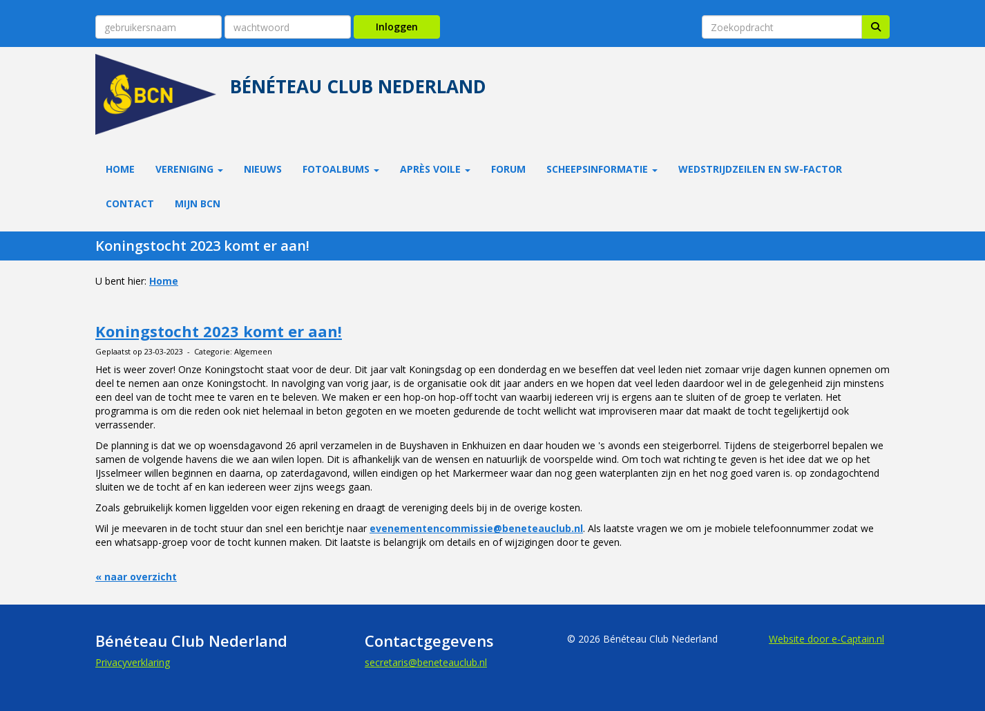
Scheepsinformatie (602, 169)
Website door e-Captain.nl (826, 638)
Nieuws (263, 169)
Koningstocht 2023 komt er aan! (218, 331)
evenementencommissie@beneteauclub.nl (476, 528)
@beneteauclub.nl (426, 662)
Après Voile (435, 169)
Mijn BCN (197, 203)
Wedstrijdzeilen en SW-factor (760, 169)
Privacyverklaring (132, 662)
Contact (130, 203)
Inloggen (397, 26)
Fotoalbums (341, 169)
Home (120, 169)
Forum (508, 169)
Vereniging (189, 169)
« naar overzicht (136, 576)
